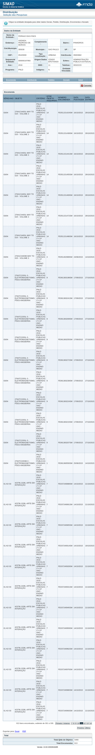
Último (87, 728)
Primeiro (59, 723)
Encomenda (11, 80)
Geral (80, 80)
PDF (24, 731)
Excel (17, 731)
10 (78, 723)
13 (88, 723)
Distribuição (32, 80)
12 (84, 723)
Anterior (66, 723)
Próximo (80, 728)
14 (91, 723)
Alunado (66, 80)
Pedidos (51, 80)
